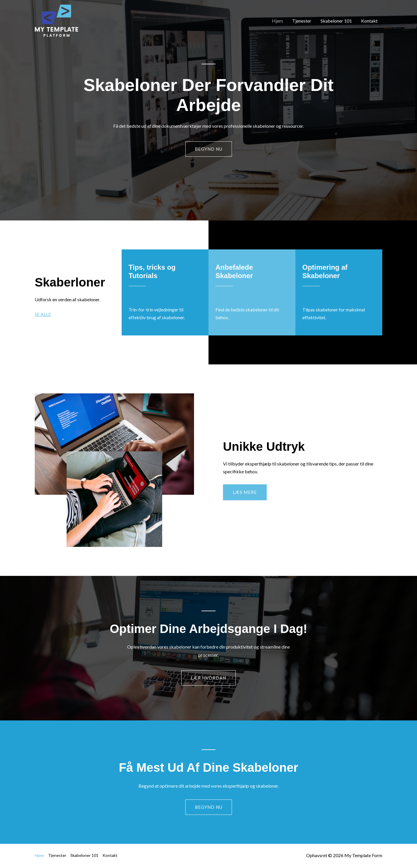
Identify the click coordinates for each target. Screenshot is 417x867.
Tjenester (301, 20)
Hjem (277, 20)
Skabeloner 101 (336, 20)
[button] (245, 492)
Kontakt (369, 20)
